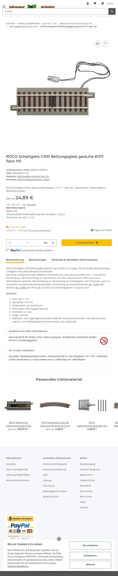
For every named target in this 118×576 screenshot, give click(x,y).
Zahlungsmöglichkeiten (18, 474)
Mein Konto (86, 496)
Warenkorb (85, 485)
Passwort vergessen (90, 469)
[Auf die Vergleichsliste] (97, 43)
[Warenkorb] (107, 3)
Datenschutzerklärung (54, 469)
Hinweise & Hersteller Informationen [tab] (74, 259)
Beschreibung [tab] (15, 259)
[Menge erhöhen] (53, 242)
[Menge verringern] (9, 242)
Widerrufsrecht (51, 496)
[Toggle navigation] (4, 5)
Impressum (49, 485)
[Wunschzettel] (95, 3)
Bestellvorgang (87, 464)
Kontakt (84, 507)
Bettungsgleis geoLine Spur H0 (33, 176)
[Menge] (27, 242)
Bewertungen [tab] (38, 259)
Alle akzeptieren (90, 545)
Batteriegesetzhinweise (55, 491)
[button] (87, 3)
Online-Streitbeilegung (55, 464)
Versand (31, 204)
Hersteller (11, 464)
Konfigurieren (90, 555)
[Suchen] (55, 11)
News (83, 501)
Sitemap (47, 480)
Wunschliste (86, 491)
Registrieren (86, 474)
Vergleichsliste (87, 480)
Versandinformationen (17, 480)
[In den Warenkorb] (8, 35)
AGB (45, 474)
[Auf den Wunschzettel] (105, 43)
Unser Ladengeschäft (17, 469)
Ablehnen (90, 564)
